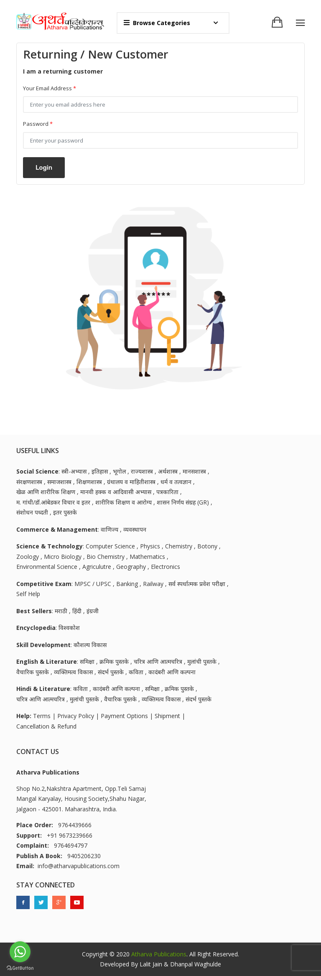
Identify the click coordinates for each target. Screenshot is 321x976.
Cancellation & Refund (46, 726)
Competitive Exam (43, 584)
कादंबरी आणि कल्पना (172, 672)
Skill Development (43, 645)
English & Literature (46, 661)
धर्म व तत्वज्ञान (175, 482)
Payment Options (124, 716)
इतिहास (100, 471)
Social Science (37, 471)
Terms (42, 716)
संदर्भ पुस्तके (111, 672)
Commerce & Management (57, 529)
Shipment (167, 716)
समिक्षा (87, 661)
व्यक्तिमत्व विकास (73, 672)
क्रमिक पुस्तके (114, 661)
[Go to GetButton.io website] (20, 967)
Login (44, 167)
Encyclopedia (36, 628)
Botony (207, 546)
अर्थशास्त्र (168, 471)
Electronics (165, 567)
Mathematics (147, 557)
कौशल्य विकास (90, 645)
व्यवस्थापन (134, 529)
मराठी (61, 611)
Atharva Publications (158, 954)
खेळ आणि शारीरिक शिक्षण (45, 492)
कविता (136, 672)
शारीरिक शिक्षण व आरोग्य (123, 502)
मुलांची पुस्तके (202, 661)
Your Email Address (49, 88)
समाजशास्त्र (59, 482)
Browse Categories (157, 23)
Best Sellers (34, 611)
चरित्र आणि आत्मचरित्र (158, 661)
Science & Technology (49, 546)
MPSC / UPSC (92, 584)
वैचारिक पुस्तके (32, 672)
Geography (131, 567)
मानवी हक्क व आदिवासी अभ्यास (115, 492)
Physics (150, 546)
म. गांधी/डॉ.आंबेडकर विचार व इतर (53, 502)
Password (38, 124)
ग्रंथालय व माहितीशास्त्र (131, 482)
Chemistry (178, 546)
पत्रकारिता (167, 492)
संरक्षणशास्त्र (29, 482)
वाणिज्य (109, 529)
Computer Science (110, 546)
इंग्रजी (93, 611)
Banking (127, 584)
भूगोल (119, 471)
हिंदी (77, 611)
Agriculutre (96, 567)
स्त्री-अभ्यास (74, 471)
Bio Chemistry (106, 557)
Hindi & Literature (43, 689)
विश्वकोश (69, 628)
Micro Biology (63, 557)
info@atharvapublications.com (79, 866)
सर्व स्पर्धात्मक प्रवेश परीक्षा (196, 584)
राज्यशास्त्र (142, 471)
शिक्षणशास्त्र (89, 482)
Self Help (28, 594)
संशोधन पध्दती (32, 512)
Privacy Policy (75, 716)
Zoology (27, 557)
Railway (153, 584)
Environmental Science (46, 567)
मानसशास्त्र (194, 471)
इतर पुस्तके (65, 512)
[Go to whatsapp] (20, 951)
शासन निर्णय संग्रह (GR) (183, 502)
